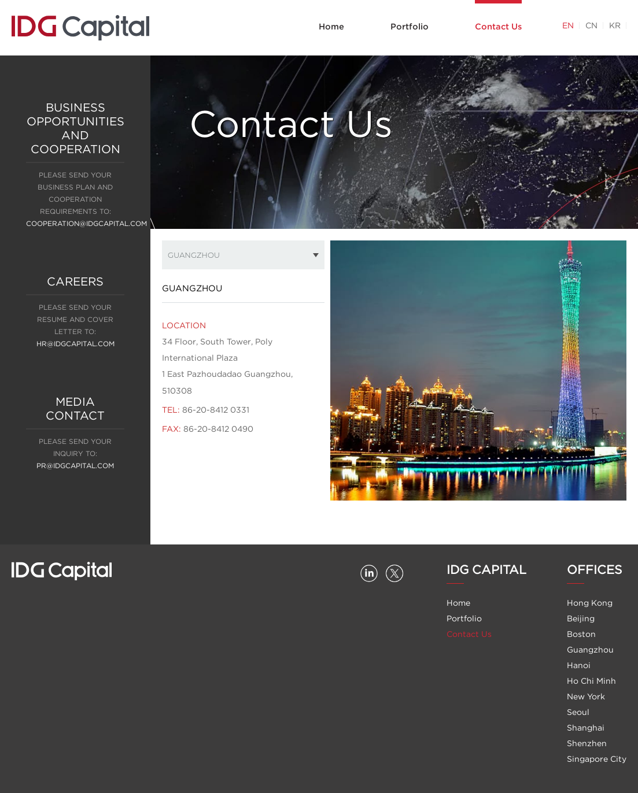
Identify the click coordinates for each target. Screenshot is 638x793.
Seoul (578, 712)
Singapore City (596, 759)
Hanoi (579, 665)
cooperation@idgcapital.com (86, 223)
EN (568, 25)
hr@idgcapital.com (75, 343)
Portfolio (409, 26)
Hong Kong (590, 602)
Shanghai (585, 727)
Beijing (581, 618)
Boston (581, 634)
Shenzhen (587, 743)
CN (591, 25)
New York (586, 696)
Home (331, 26)
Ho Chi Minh (591, 680)
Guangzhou (590, 649)
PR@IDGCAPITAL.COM (75, 465)
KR (615, 25)
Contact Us (498, 26)
